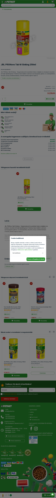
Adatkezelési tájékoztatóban (25, 249)
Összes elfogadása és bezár (35, 259)
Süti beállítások (16, 253)
